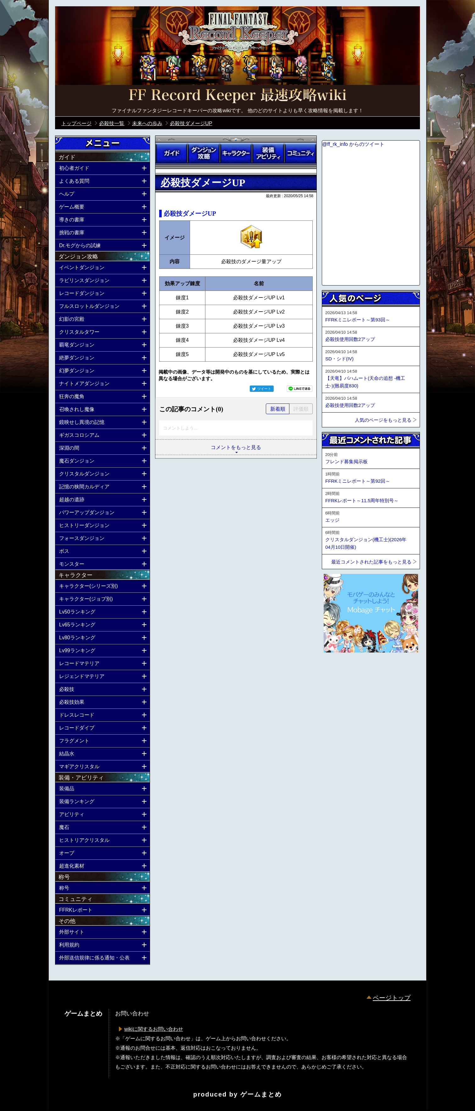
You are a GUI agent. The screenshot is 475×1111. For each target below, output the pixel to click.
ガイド (171, 153)
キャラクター (236, 153)
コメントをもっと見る (236, 447)
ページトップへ (337, 669)
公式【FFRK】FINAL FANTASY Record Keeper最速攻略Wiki (237, 96)
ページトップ (392, 997)
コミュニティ (300, 153)
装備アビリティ (268, 153)
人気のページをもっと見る (383, 420)
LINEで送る (299, 389)
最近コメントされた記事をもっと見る (371, 561)
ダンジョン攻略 (203, 153)
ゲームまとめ (261, 1094)
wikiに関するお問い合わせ (153, 1029)
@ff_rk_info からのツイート (353, 144)
